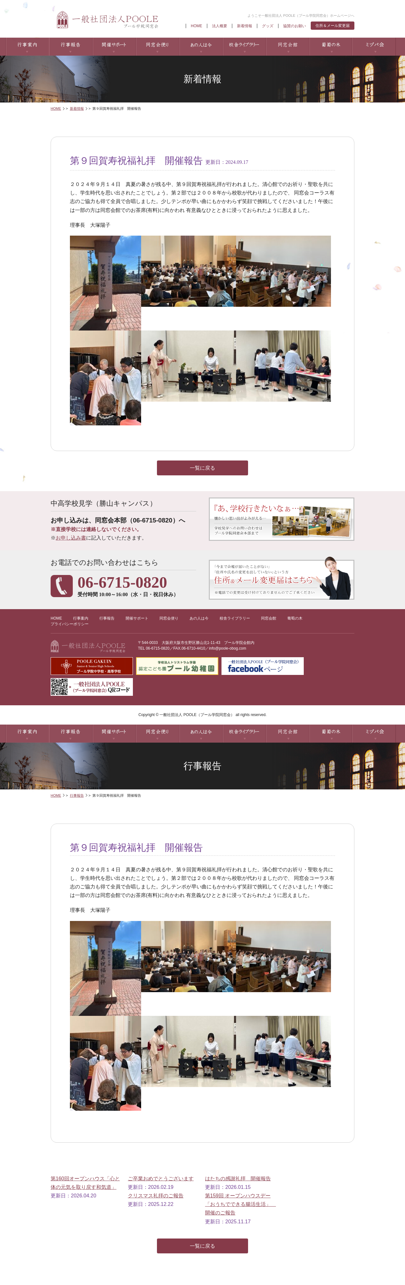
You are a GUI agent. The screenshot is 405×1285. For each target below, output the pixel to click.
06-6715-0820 (158, 648)
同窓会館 (287, 47)
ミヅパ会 (374, 47)
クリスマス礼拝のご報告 (156, 1195)
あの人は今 (200, 47)
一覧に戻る (202, 468)
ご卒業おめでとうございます (161, 1178)
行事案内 (27, 47)
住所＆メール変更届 (332, 25)
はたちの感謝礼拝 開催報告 (238, 1178)
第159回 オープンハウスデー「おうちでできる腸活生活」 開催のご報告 (240, 1204)
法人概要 (219, 26)
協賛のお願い (294, 26)
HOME (196, 26)
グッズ (267, 26)
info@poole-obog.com (227, 648)
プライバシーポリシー (70, 624)
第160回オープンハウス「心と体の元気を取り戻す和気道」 (85, 1183)
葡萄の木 (330, 47)
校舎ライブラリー (244, 47)
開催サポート (114, 47)
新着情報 (244, 26)
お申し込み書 (71, 538)
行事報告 (70, 47)
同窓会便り (157, 47)
